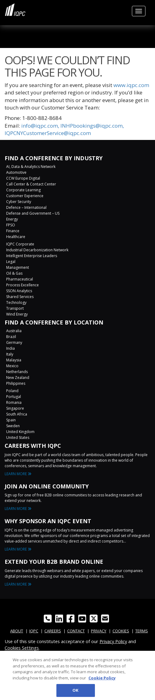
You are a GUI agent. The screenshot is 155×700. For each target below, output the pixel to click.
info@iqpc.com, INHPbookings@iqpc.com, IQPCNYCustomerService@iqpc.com (64, 129)
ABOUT (16, 631)
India (10, 348)
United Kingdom (20, 431)
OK (75, 692)
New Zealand (17, 377)
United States (17, 437)
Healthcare (15, 236)
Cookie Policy (102, 680)
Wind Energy (17, 314)
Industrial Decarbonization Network (37, 250)
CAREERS (52, 631)
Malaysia (13, 360)
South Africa (16, 414)
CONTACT (76, 631)
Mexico (12, 365)
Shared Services (20, 296)
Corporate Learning (23, 190)
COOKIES (120, 631)
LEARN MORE (18, 473)
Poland (12, 390)
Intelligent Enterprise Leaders (31, 255)
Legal (10, 261)
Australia (14, 330)
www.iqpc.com (131, 85)
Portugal (13, 396)
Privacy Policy (113, 641)
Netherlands (17, 371)
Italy (9, 354)
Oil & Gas (14, 273)
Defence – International (26, 207)
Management (17, 267)
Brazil (11, 336)
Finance (12, 230)
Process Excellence (22, 285)
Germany (14, 342)
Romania (14, 402)
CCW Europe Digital (23, 178)
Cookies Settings (22, 648)
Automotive (16, 172)
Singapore (15, 408)
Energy (12, 219)
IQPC (33, 631)
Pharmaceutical (19, 279)
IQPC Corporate (20, 244)
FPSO (10, 225)
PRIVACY (98, 631)
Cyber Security (18, 201)
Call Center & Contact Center (31, 184)
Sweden (13, 425)
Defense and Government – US (32, 213)
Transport (15, 308)
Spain (11, 420)
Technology (16, 302)
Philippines (15, 383)
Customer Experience (24, 195)
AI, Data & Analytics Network (30, 166)
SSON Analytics (19, 290)
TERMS (141, 631)
